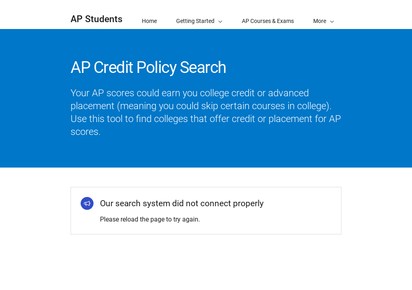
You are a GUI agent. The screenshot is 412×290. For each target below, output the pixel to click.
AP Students (97, 19)
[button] (324, 14)
